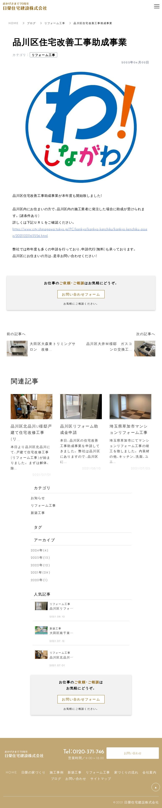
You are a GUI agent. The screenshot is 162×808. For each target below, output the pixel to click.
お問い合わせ (75, 778)
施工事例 (57, 772)
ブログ (31, 23)
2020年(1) (39, 580)
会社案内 (149, 772)
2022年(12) (40, 565)
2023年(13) (40, 557)
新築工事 (38, 512)
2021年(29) (41, 572)
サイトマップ (100, 778)
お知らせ (38, 498)
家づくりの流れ (126, 772)
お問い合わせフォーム (81, 294)
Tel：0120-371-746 (83, 751)
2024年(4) (40, 550)
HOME (14, 23)
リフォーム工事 (54, 23)
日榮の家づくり (33, 772)
